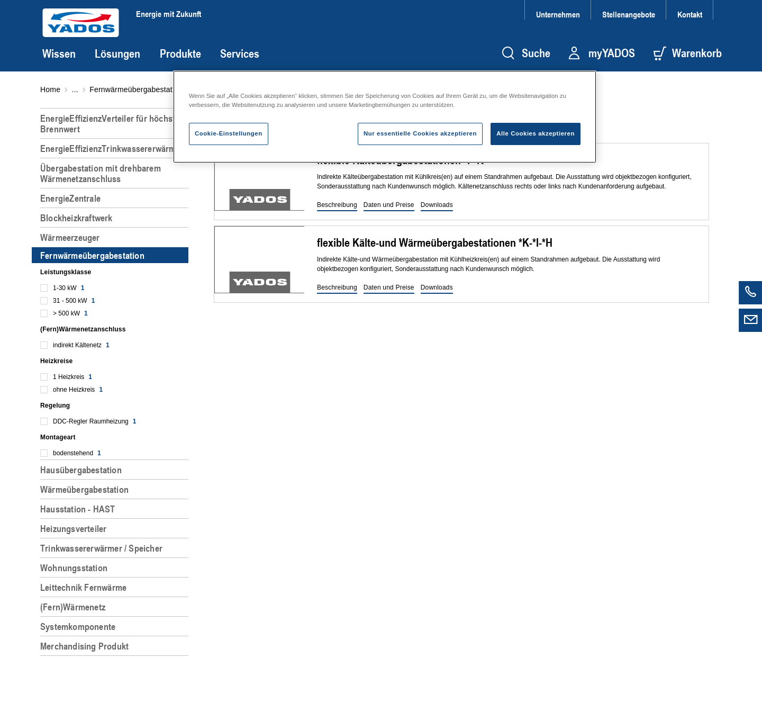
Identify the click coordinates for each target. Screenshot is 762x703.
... (75, 89)
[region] (116, 401)
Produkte (180, 53)
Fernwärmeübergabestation (136, 89)
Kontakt (689, 14)
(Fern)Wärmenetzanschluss (83, 329)
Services (239, 53)
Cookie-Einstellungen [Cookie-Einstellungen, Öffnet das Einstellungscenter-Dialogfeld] (228, 133)
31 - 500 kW (74, 300)
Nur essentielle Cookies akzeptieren (420, 133)
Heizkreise (56, 361)
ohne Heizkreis (78, 389)
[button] (337, 205)
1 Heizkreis (72, 377)
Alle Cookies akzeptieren (535, 133)
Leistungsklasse (65, 272)
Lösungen (117, 53)
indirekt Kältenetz (81, 345)
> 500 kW (70, 313)
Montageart (58, 437)
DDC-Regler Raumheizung (94, 421)
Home (50, 89)
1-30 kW (68, 288)
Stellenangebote (628, 14)
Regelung (55, 405)
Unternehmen (558, 14)
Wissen (59, 53)
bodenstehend (77, 453)
